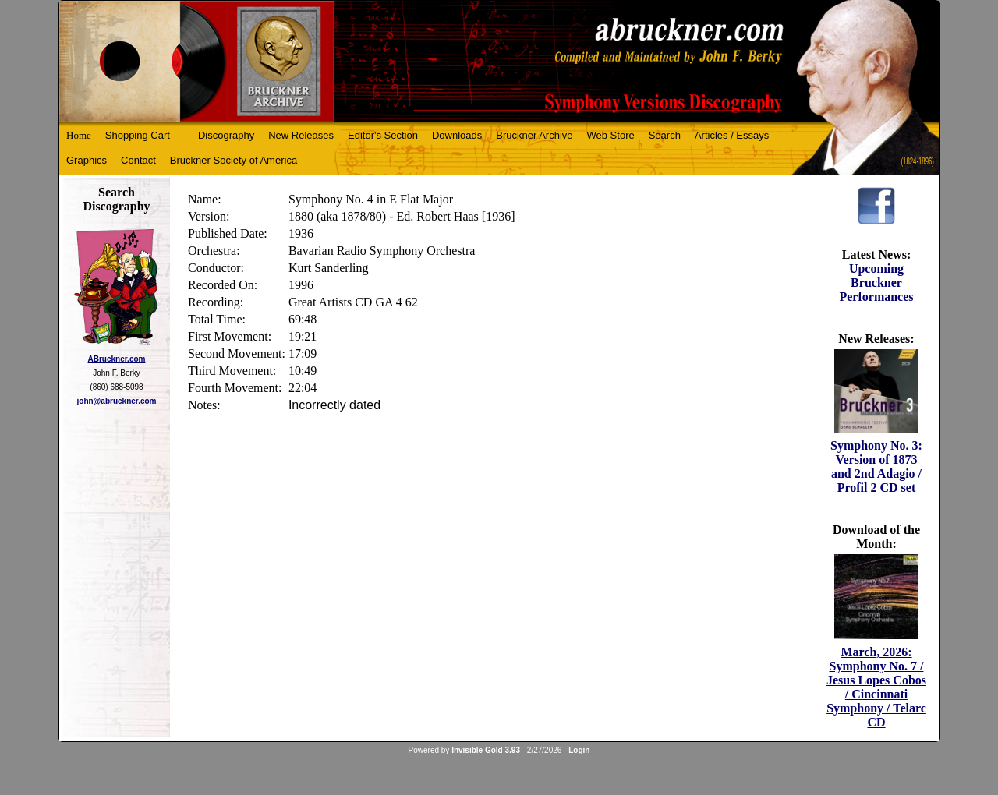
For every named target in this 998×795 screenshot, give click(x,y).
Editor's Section (383, 135)
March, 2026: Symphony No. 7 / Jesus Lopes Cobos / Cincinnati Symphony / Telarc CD (876, 687)
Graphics (86, 160)
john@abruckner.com (117, 401)
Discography (226, 135)
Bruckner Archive (534, 135)
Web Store (611, 135)
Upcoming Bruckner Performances (876, 282)
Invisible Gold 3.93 (486, 750)
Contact (138, 160)
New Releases (301, 135)
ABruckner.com (117, 359)
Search (665, 135)
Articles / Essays (732, 135)
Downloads (457, 135)
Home (78, 135)
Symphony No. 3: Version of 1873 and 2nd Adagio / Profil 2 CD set (876, 466)
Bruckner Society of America (233, 160)
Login (578, 750)
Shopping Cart (137, 135)
